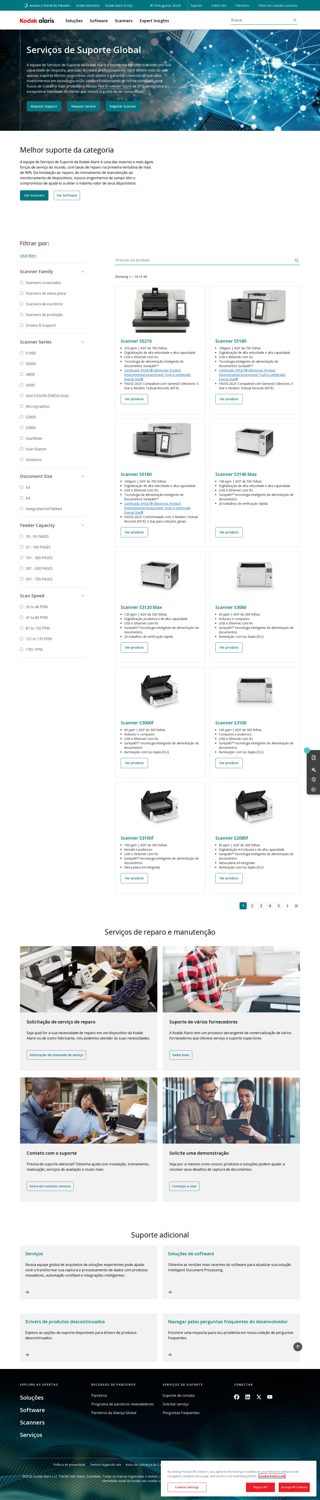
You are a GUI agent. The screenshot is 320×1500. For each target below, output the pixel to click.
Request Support (44, 106)
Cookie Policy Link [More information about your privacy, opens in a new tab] (272, 1476)
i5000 (30, 385)
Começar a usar (184, 1186)
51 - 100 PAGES (38, 547)
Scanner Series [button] (36, 342)
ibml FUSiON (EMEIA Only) (47, 395)
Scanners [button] (123, 20)
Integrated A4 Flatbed (44, 508)
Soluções (32, 1397)
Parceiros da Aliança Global (113, 1413)
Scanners (32, 1422)
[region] (238, 1478)
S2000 (31, 417)
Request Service (83, 106)
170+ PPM (34, 649)
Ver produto (134, 399)
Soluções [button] (74, 20)
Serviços (31, 1434)
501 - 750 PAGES (39, 579)
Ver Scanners (34, 195)
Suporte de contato (179, 1395)
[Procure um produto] (204, 261)
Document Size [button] (36, 476)
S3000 (31, 427)
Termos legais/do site (105, 1464)
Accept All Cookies (294, 1487)
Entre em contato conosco (278, 5)
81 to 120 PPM (38, 628)
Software (32, 1409)
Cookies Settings (187, 1487)
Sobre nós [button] (219, 5)
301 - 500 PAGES (39, 568)
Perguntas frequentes (181, 1413)
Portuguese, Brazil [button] (167, 5)
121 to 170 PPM (39, 638)
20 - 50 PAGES (37, 536)
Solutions (34, 459)
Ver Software (67, 195)
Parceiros (99, 1395)
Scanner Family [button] (36, 271)
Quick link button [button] (307, 750)
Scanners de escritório (44, 304)
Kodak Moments (88, 5)
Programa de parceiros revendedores (122, 1404)
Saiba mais (180, 1055)
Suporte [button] (196, 5)
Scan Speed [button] (32, 596)
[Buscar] (262, 20)
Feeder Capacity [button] (37, 525)
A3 (28, 487)
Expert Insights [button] (154, 20)
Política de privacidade (69, 1464)
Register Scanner (123, 106)
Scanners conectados (43, 282)
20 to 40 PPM (37, 606)
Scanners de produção (44, 314)
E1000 (31, 353)
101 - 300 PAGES (39, 557)
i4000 (30, 374)
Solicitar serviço (176, 1404)
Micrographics (38, 406)
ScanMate (34, 438)
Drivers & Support (41, 325)
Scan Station (36, 449)
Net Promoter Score (115, 85)
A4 (28, 498)
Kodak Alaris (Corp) (119, 5)
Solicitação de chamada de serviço (56, 1055)
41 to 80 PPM (37, 617)
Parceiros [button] (242, 5)
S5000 (31, 363)
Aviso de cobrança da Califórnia (148, 1464)
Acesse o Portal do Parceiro (46, 5)
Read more (88, 1272)
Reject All (260, 1487)
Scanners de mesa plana (46, 293)
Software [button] (99, 20)
